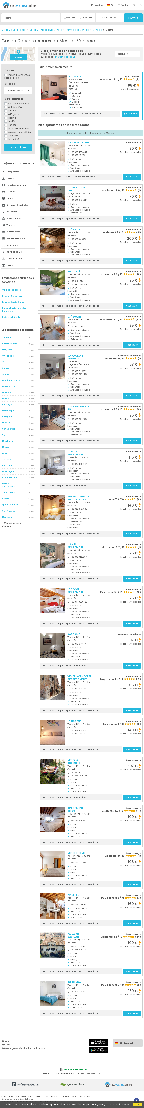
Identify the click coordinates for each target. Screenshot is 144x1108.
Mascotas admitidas (17, 128)
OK (137, 1104)
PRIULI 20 (73, 895)
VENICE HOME (76, 853)
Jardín (9, 121)
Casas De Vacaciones (13, 29)
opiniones (72, 113)
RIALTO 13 (73, 271)
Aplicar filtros (18, 147)
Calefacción (13, 107)
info (45, 113)
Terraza (10, 124)
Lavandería (12, 139)
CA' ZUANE (74, 316)
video (51, 177)
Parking (10, 110)
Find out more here (38, 1104)
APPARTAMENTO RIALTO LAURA (78, 498)
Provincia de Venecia (77, 29)
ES (112, 5)
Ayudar (123, 5)
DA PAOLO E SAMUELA (75, 357)
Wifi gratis (11, 114)
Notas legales (75, 1096)
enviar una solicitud (90, 113)
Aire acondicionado (17, 103)
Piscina (10, 117)
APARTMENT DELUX (75, 809)
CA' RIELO (73, 229)
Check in (69, 17)
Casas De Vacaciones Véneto (45, 29)
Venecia (97, 29)
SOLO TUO (75, 76)
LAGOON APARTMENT (75, 591)
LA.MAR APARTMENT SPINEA (75, 454)
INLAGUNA (74, 982)
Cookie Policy (26, 1099)
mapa (18, 57)
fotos (53, 113)
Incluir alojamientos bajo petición (17, 76)
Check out (85, 17)
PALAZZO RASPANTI (73, 935)
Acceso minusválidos (17, 132)
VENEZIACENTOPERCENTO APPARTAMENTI (84, 677)
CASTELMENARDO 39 (78, 408)
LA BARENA (74, 721)
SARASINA (73, 634)
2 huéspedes (110, 17)
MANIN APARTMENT (75, 546)
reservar (130, 113)
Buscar (133, 17)
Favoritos (97, 5)
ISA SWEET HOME (78, 142)
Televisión (11, 135)
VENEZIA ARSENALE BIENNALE (73, 763)
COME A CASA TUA (76, 189)
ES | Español (131, 1043)
